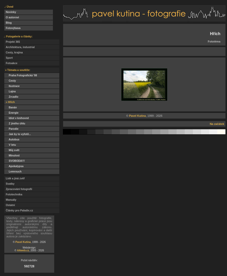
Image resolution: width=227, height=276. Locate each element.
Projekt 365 (12, 41)
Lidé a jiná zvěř (14, 178)
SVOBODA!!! (14, 160)
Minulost (12, 155)
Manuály (10, 199)
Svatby (9, 183)
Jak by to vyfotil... (17, 134)
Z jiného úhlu (14, 123)
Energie (11, 112)
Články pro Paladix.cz (18, 210)
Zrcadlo (11, 96)
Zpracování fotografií (18, 189)
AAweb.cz (23, 250)
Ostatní (9, 205)
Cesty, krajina (13, 52)
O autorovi (11, 17)
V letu (10, 144)
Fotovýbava (12, 28)
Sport (8, 57)
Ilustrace (12, 86)
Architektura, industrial (19, 47)
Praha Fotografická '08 (20, 75)
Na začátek (217, 123)
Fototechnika (13, 194)
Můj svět (11, 150)
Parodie (11, 128)
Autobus (11, 139)
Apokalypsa (13, 166)
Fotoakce (10, 63)
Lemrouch (13, 171)
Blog (8, 22)
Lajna (10, 91)
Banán (10, 107)
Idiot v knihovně (16, 118)
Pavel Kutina (23, 242)
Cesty (10, 80)
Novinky (10, 12)
